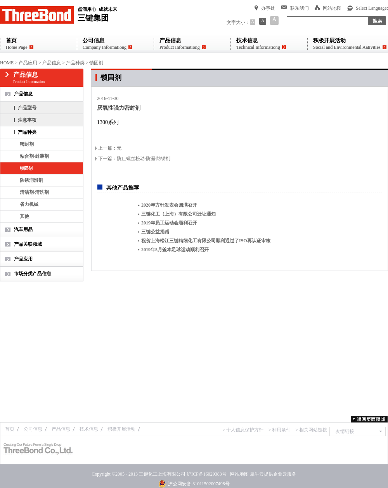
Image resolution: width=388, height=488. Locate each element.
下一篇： (134, 158)
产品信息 (51, 63)
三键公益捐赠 (155, 232)
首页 (9, 429)
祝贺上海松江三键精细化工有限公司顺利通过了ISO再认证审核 (205, 240)
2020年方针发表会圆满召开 (169, 205)
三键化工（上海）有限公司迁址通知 (178, 214)
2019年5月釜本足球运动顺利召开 (175, 249)
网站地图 (238, 474)
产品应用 (28, 63)
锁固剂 (96, 63)
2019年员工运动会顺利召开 (169, 223)
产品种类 (75, 63)
